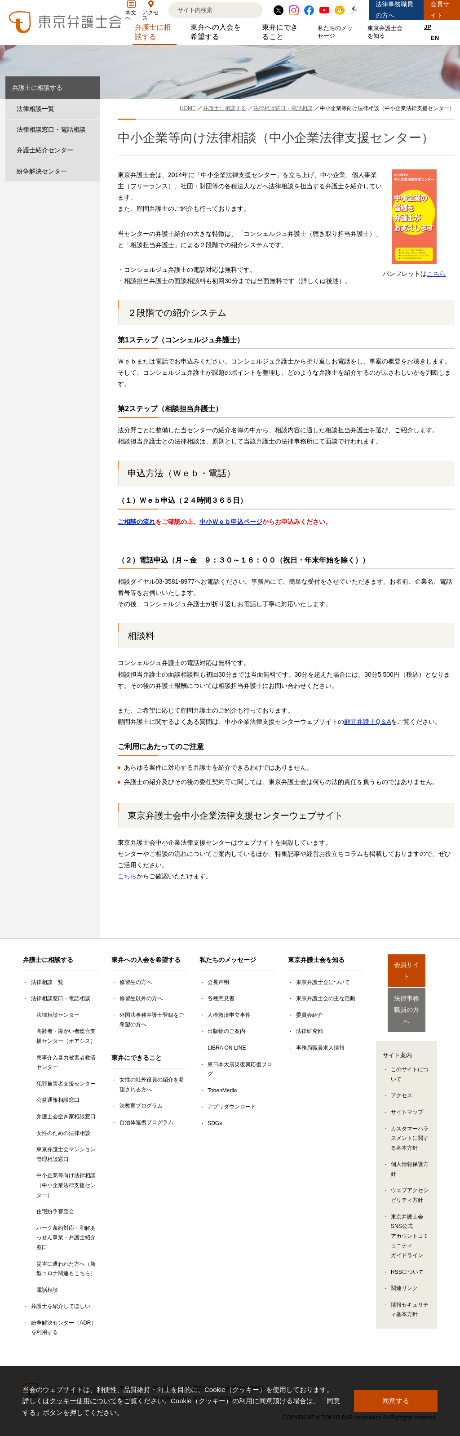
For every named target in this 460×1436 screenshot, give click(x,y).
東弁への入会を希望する (219, 31)
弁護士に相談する (156, 31)
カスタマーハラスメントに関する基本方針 (410, 1122)
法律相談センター (58, 1015)
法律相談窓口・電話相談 (51, 129)
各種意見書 (221, 998)
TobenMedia (222, 1090)
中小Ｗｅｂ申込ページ (230, 521)
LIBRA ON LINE (227, 1048)
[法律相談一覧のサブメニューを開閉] (91, 109)
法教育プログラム (141, 1106)
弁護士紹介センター (45, 150)
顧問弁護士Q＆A (367, 721)
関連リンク (404, 1272)
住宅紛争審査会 (55, 1211)
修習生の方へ (135, 982)
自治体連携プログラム (146, 1122)
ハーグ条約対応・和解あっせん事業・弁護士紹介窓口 (66, 1237)
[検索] (204, 10)
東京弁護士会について (323, 982)
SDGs (215, 1123)
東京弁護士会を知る (386, 32)
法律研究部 (309, 1031)
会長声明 (218, 982)
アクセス (401, 1079)
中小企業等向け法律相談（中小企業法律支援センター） (66, 1185)
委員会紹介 (309, 1015)
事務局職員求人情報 (320, 1048)
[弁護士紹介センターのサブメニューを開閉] (91, 150)
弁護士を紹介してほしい (60, 1306)
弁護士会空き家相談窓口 (66, 1116)
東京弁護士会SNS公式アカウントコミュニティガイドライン (410, 1219)
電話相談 (47, 1290)
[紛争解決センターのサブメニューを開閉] (91, 171)
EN (435, 38)
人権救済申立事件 (229, 1015)
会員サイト (439, 9)
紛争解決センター (42, 171)
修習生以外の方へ (141, 998)
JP (427, 26)
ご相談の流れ (136, 521)
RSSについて (407, 1256)
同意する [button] (395, 1401)
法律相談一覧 (35, 108)
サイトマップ (407, 1096)
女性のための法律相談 (63, 1133)
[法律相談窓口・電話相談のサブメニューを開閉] (91, 130)
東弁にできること (283, 31)
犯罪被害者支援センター (66, 1084)
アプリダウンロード (232, 1107)
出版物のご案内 (226, 1031)
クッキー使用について (83, 1401)
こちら (436, 273)
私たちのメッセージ (337, 32)
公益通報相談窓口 (58, 1100)
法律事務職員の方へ (394, 9)
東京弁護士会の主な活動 (325, 998)
